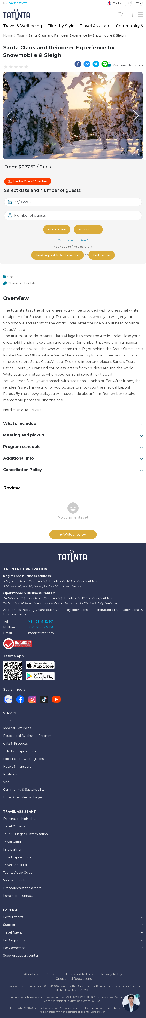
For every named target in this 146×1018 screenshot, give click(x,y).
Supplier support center (20, 955)
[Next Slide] (136, 115)
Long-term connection (20, 896)
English (115, 3)
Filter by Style (60, 26)
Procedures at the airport (22, 888)
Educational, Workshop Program (27, 736)
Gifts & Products (15, 743)
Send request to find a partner (58, 255)
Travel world (12, 842)
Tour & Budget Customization (25, 834)
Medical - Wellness (17, 728)
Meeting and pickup (73, 435)
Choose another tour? (73, 240)
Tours (7, 720)
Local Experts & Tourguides (23, 759)
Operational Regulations (74, 979)
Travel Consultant (16, 826)
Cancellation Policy (73, 470)
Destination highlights (19, 819)
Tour (20, 35)
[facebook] (77, 64)
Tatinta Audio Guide (18, 873)
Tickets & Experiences (19, 751)
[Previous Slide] (9, 115)
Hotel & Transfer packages (22, 797)
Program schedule (73, 446)
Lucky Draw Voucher (28, 181)
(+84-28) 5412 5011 (41, 622)
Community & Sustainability (24, 790)
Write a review (73, 534)
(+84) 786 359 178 (16, 3)
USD (134, 3)
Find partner (101, 255)
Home (8, 35)
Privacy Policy (111, 974)
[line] (104, 64)
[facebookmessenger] (86, 64)
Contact (52, 974)
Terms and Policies (79, 974)
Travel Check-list (15, 865)
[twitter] (95, 64)
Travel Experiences (17, 857)
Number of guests (30, 215)
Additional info (73, 458)
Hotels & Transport (17, 766)
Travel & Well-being (22, 26)
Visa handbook (14, 880)
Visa (6, 782)
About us (31, 974)
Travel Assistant (95, 26)
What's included (73, 423)
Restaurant (11, 774)
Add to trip (88, 229)
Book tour (57, 229)
